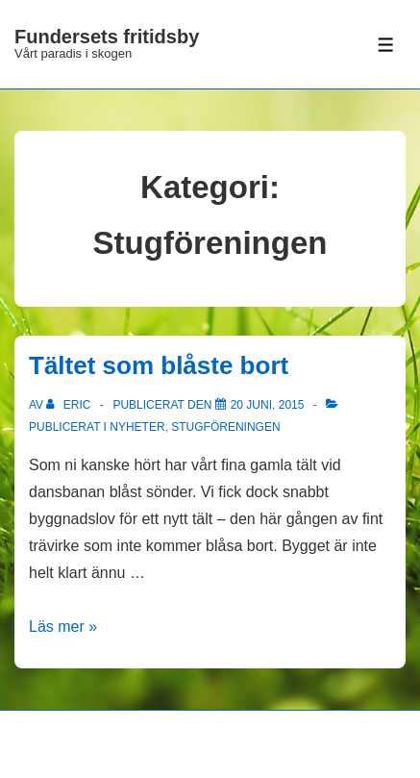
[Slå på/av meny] (385, 44)
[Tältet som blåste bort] (268, 405)
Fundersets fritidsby (106, 36)
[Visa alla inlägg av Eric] (69, 405)
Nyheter (137, 427)
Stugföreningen (225, 427)
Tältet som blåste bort (158, 365)
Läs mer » (63, 626)
